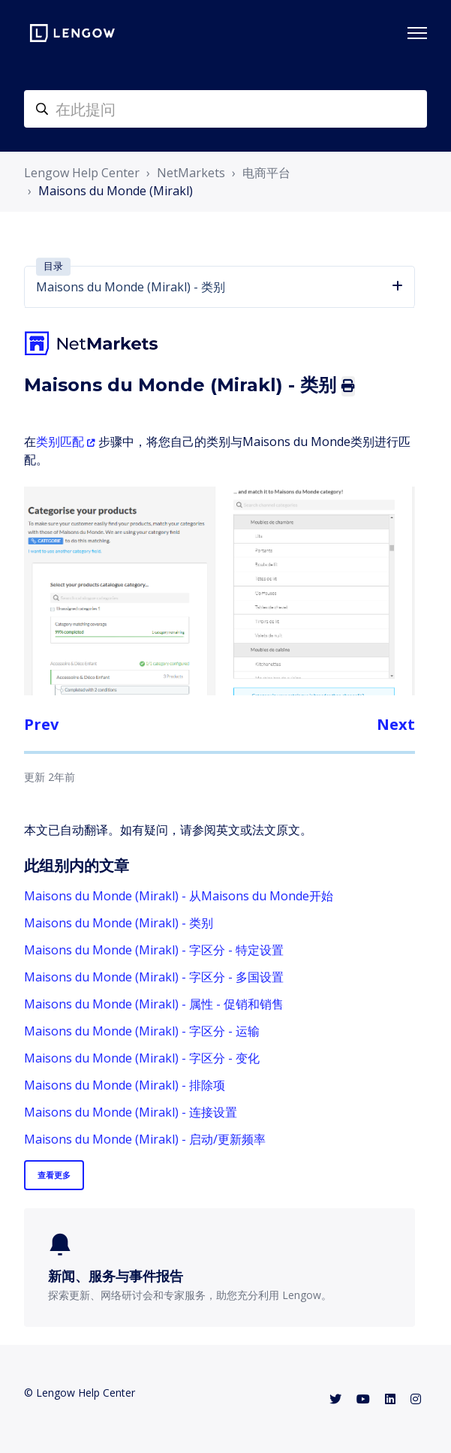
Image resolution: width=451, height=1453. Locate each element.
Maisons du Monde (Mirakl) (115, 190)
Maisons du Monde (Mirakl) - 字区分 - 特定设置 (154, 950)
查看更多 (54, 1174)
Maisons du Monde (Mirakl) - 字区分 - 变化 (142, 1058)
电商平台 (266, 172)
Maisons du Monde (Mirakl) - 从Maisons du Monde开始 (178, 896)
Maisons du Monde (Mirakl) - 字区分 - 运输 (142, 1031)
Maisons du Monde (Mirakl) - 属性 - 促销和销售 (154, 1004)
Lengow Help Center (82, 172)
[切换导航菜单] (417, 33)
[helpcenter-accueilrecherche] (225, 109)
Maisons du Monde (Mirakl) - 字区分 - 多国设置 (154, 977)
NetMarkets (191, 172)
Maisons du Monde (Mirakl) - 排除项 (124, 1085)
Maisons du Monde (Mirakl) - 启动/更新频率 (145, 1139)
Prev (41, 724)
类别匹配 (60, 441)
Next (396, 724)
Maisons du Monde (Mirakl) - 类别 (118, 923)
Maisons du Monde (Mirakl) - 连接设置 (130, 1112)
